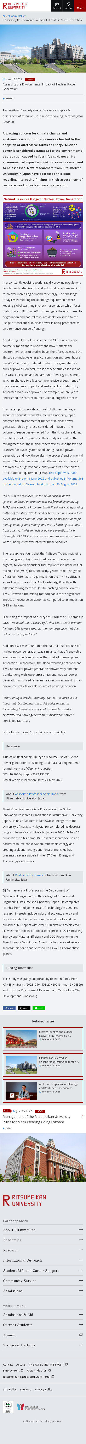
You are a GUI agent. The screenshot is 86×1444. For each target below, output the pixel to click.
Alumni (9, 1335)
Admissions (13, 1290)
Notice (9, 1128)
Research (10, 98)
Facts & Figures (37, 1370)
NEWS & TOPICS (17, 16)
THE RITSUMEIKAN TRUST (46, 1364)
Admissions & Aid (18, 1314)
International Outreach (22, 1260)
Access (20, 1364)
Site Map (25, 1389)
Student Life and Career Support (31, 1270)
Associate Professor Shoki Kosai (37, 794)
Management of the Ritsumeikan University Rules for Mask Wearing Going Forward (36, 1119)
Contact (8, 1364)
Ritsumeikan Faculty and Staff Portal (26, 1377)
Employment (11, 1370)
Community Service (19, 1280)
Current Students (18, 1324)
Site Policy (10, 1389)
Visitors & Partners (19, 1345)
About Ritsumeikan (19, 1229)
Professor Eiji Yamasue (30, 875)
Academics (12, 1240)
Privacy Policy (43, 1389)
